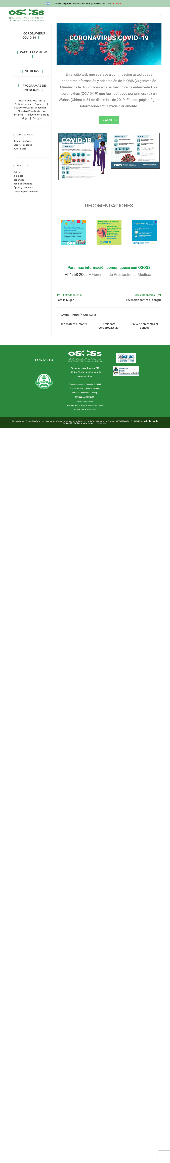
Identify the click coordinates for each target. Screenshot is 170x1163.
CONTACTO (118, 3)
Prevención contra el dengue (144, 325)
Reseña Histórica (22, 140)
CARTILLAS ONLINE (33, 52)
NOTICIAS (32, 71)
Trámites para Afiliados (26, 191)
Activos (17, 171)
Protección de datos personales (78, 423)
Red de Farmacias (23, 183)
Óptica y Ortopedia (23, 187)
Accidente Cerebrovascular (109, 325)
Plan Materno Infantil (73, 324)
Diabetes (40, 104)
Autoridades (20, 148)
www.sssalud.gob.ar (85, 401)
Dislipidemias (23, 104)
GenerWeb (102, 423)
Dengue (37, 118)
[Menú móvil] (160, 15)
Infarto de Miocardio (30, 100)
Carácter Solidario (23, 144)
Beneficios (19, 179)
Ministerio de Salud (147, 421)
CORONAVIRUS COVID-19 (33, 35)
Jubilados (18, 175)
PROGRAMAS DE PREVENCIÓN (33, 88)
